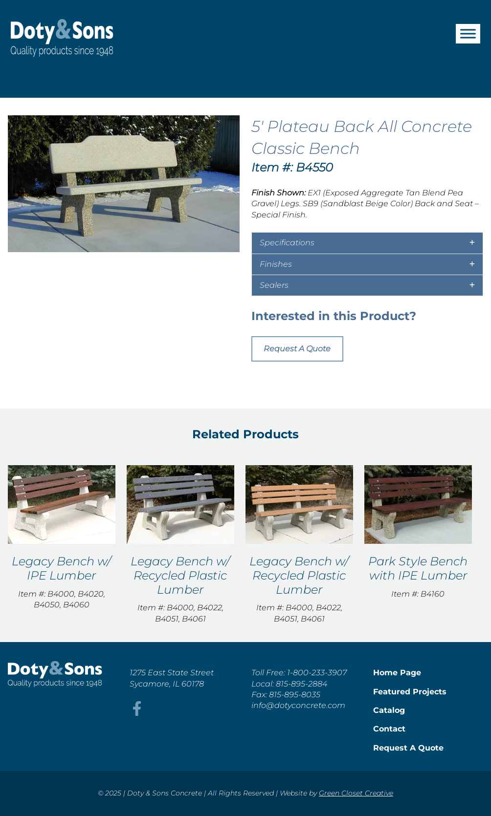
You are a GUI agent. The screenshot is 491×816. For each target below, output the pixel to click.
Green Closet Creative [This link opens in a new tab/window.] (356, 793)
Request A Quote (297, 348)
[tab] (367, 243)
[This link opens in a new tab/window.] (137, 713)
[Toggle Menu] (468, 33)
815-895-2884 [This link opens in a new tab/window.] (301, 683)
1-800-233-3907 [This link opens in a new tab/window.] (317, 672)
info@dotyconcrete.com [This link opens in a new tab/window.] (298, 705)
